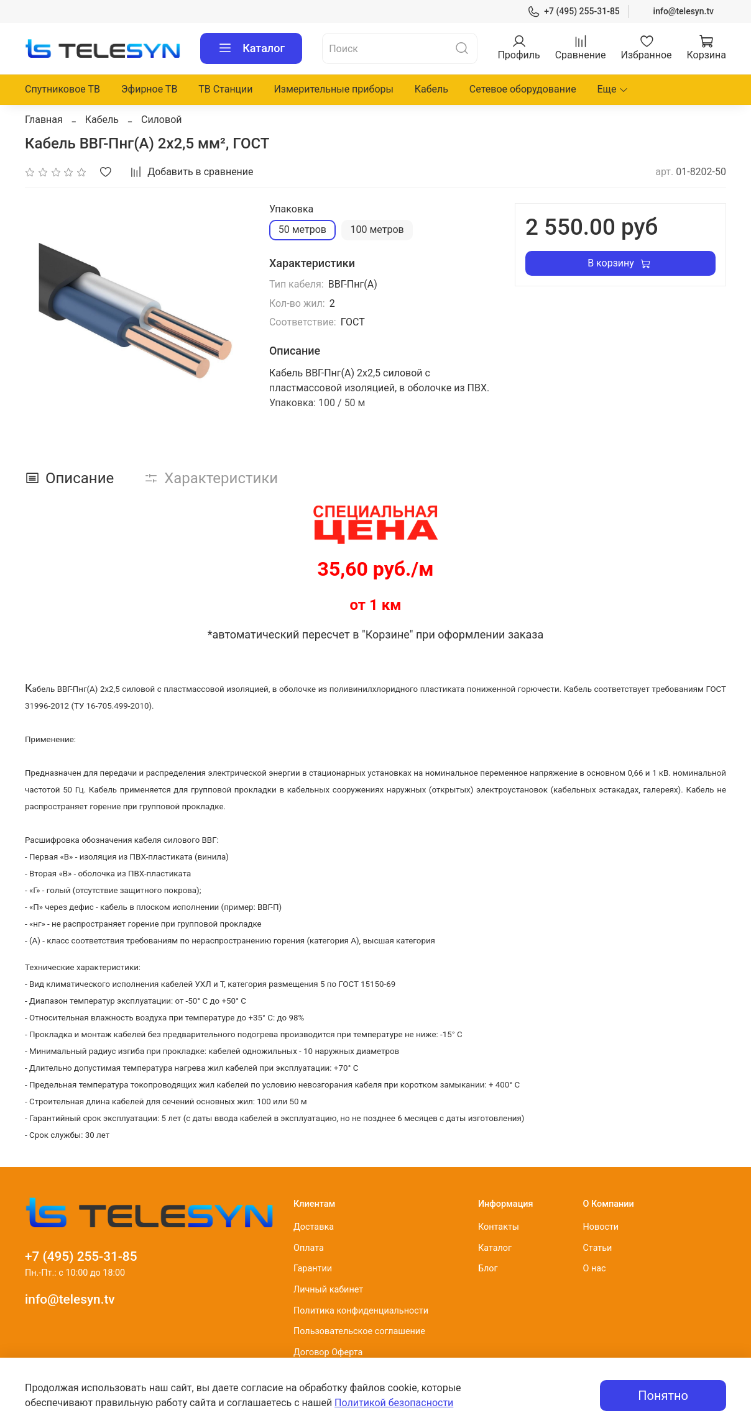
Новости (601, 1227)
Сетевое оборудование (522, 89)
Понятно (663, 1395)
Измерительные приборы (334, 89)
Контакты (498, 1227)
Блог (488, 1268)
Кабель (431, 89)
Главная (44, 119)
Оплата (308, 1248)
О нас (594, 1268)
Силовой (161, 119)
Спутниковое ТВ (62, 89)
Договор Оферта (327, 1352)
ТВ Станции (225, 89)
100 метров (376, 229)
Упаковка (291, 209)
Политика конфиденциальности (360, 1311)
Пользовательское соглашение (359, 1331)
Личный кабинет (328, 1289)
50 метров (302, 229)
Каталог (251, 48)
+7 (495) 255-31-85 (573, 11)
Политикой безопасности (393, 1403)
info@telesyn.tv (683, 11)
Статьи (597, 1248)
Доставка (313, 1227)
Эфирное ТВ (149, 89)
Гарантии (312, 1268)
